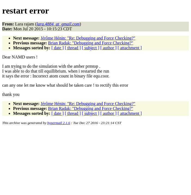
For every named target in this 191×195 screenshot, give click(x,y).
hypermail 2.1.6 (58, 123)
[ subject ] (90, 48)
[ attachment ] (130, 48)
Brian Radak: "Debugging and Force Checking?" (90, 43)
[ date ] (57, 48)
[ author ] (108, 48)
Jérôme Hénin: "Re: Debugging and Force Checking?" (88, 38)
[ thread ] (73, 48)
